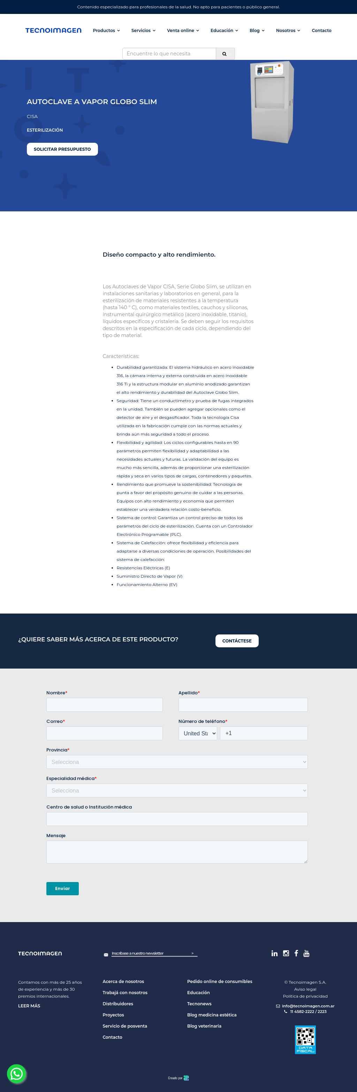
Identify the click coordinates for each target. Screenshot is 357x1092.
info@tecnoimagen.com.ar (305, 1006)
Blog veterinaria (204, 1026)
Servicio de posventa (125, 1026)
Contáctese (237, 641)
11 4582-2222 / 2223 (305, 1011)
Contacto (322, 30)
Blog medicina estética (212, 1014)
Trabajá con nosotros (125, 992)
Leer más (29, 1005)
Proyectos (113, 1014)
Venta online (180, 30)
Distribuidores (118, 1003)
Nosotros (285, 30)
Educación (222, 30)
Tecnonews (199, 1003)
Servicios (141, 30)
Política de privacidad (305, 996)
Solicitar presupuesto (62, 149)
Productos (104, 30)
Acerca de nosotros (123, 981)
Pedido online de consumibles (219, 981)
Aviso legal (305, 989)
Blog (255, 30)
